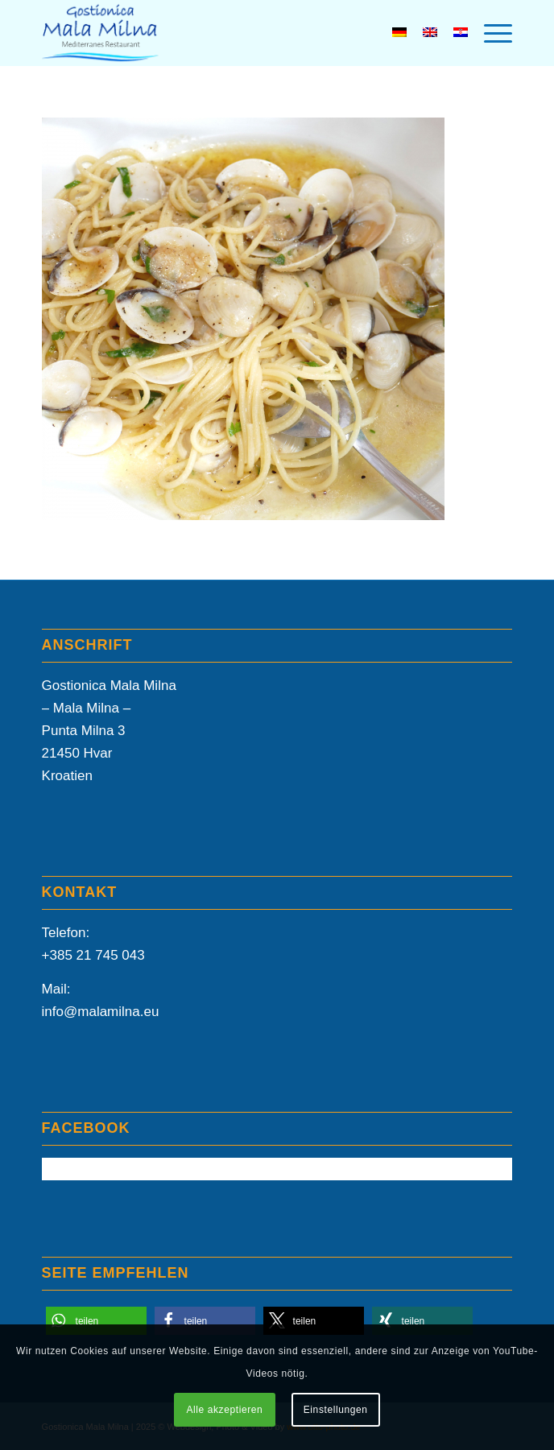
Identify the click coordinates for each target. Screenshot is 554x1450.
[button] (96, 1321)
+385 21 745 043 (93, 955)
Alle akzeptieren (224, 1409)
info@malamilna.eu (100, 1011)
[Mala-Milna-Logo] (230, 33)
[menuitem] (490, 33)
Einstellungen (336, 1409)
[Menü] (490, 33)
